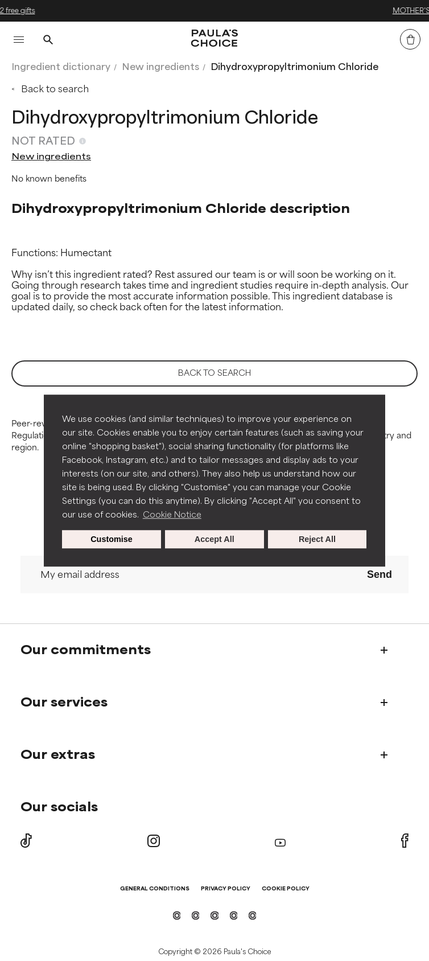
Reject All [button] (317, 539)
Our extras (57, 755)
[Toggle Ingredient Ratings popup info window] (82, 141)
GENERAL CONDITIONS (154, 889)
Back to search (55, 89)
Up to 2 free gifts (214, 11)
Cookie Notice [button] (172, 515)
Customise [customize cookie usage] (111, 539)
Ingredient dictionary (60, 66)
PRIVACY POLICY (225, 889)
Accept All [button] (214, 539)
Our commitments (85, 650)
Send (379, 574)
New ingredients (160, 66)
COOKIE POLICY (286, 889)
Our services (64, 702)
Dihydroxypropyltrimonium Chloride (294, 66)
